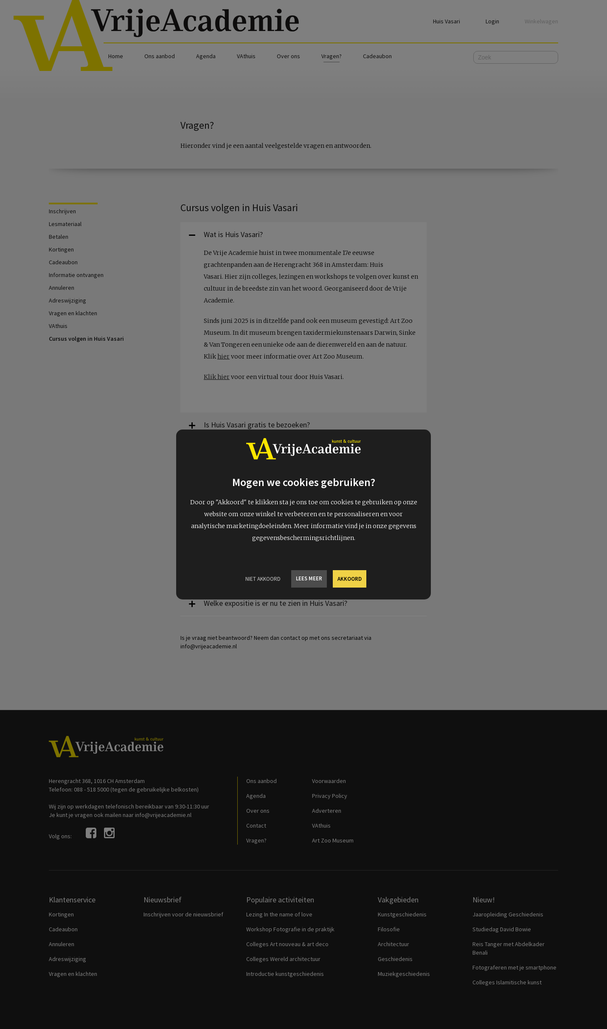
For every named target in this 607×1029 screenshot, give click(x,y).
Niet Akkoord (263, 578)
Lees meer (309, 578)
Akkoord (349, 578)
